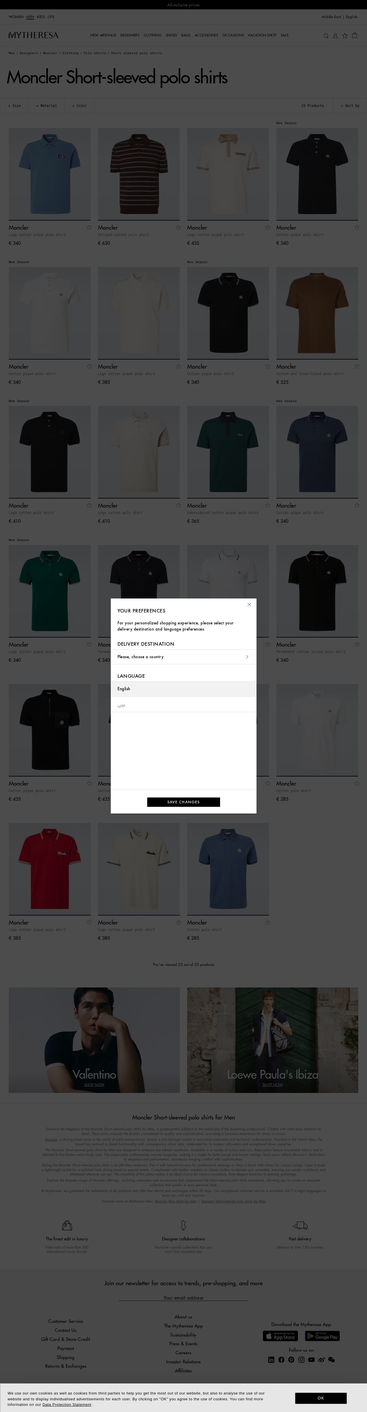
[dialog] (183, 1397)
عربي (121, 704)
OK (321, 1398)
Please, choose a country (183, 657)
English (123, 689)
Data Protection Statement (67, 1404)
